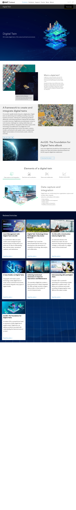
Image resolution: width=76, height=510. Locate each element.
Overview (69, 7)
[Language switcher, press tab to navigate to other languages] (68, 2)
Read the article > (8, 256)
